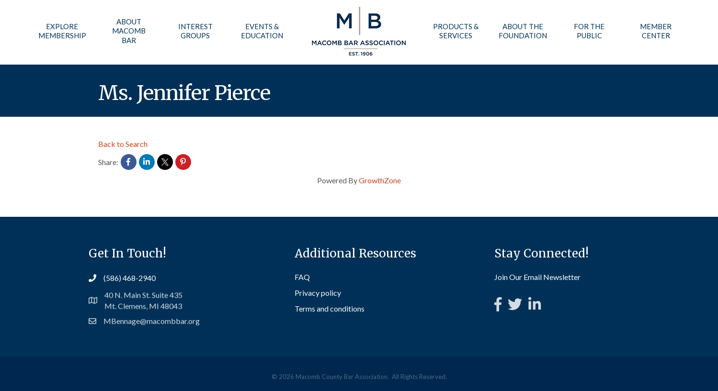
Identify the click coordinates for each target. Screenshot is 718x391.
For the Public (589, 31)
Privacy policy (318, 293)
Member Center (656, 31)
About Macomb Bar (129, 31)
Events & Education (262, 31)
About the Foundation (523, 31)
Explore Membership (62, 31)
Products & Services (456, 31)
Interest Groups (195, 31)
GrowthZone (380, 180)
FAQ (302, 277)
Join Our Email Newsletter (537, 277)
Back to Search (123, 143)
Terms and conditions (330, 309)
